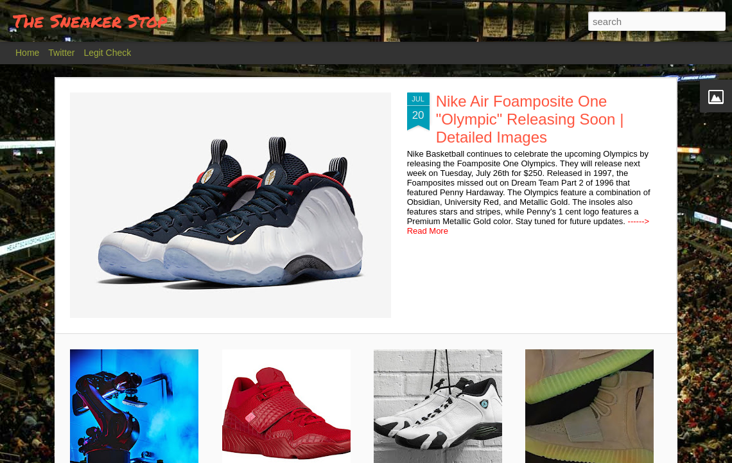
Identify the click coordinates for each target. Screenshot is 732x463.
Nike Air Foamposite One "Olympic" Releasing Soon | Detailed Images (530, 119)
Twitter (61, 53)
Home (27, 53)
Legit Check (107, 53)
